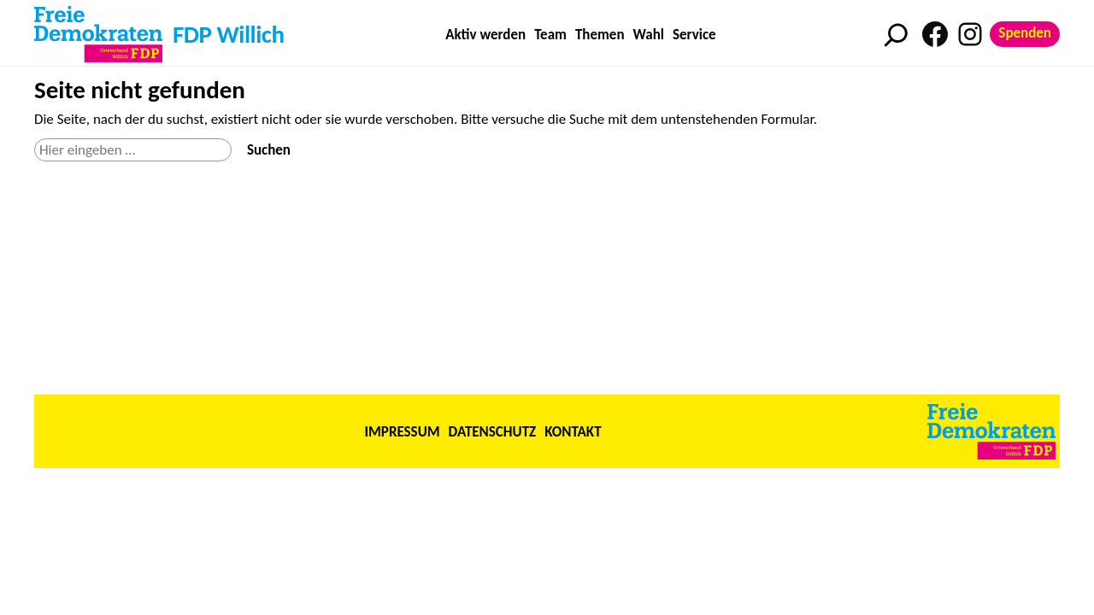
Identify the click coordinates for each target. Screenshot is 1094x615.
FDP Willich (229, 34)
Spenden (1024, 33)
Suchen (269, 150)
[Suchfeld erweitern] (896, 34)
